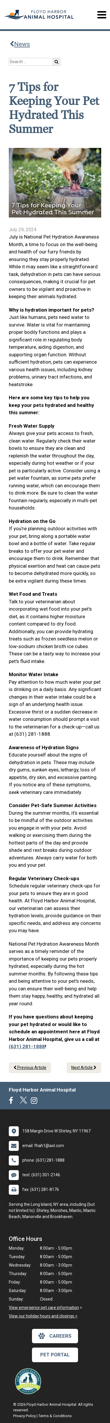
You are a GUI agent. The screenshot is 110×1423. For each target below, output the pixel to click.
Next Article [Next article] (84, 1067)
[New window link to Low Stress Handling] (29, 1381)
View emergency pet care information (44, 1307)
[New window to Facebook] (12, 1101)
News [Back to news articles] (20, 44)
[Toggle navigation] (102, 15)
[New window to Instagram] (35, 1101)
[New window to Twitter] (23, 1101)
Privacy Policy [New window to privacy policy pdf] (24, 1416)
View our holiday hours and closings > (43, 1316)
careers (55, 1336)
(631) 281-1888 (27, 1046)
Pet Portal (55, 1355)
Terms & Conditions (55, 1416)
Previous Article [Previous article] (29, 1067)
